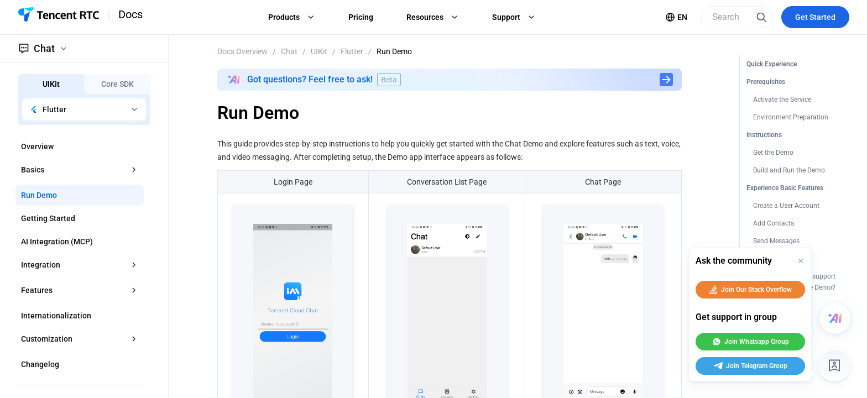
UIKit (319, 51)
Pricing (360, 17)
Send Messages (776, 241)
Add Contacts (773, 223)
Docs (130, 14)
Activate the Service (782, 99)
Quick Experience (771, 64)
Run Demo (394, 51)
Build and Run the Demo (789, 170)
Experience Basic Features (784, 188)
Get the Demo (773, 152)
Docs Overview (242, 51)
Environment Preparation (790, 117)
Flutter (352, 51)
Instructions (764, 135)
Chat (289, 51)
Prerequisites (765, 82)
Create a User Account (786, 206)
